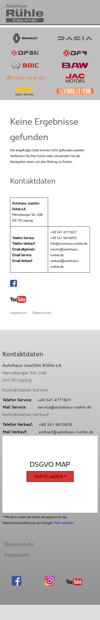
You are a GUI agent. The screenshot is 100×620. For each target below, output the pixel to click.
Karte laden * (50, 476)
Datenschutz (41, 313)
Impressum (18, 313)
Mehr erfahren (64, 523)
